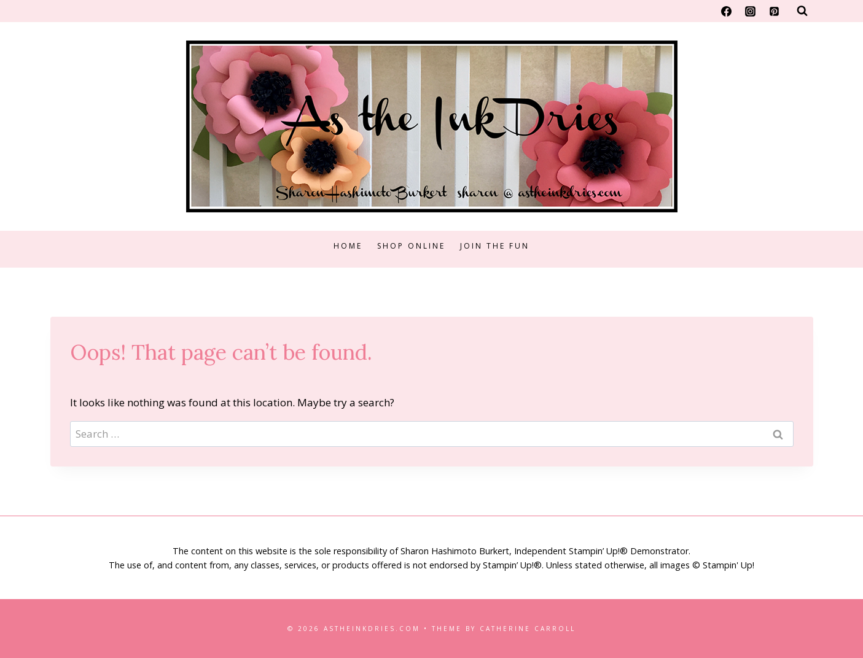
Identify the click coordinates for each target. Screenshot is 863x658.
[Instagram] (750, 11)
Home (348, 246)
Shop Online (411, 246)
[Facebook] (726, 11)
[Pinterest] (774, 11)
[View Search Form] (802, 11)
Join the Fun (494, 246)
